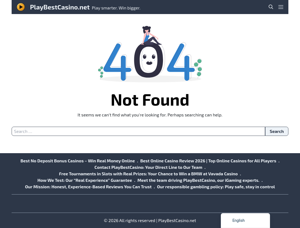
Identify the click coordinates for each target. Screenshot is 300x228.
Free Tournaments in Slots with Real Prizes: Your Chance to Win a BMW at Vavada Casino (148, 173)
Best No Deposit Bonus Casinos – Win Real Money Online (78, 160)
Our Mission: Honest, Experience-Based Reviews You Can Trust (88, 186)
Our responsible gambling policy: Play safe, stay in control (216, 186)
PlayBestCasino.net (60, 7)
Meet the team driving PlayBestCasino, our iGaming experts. (198, 180)
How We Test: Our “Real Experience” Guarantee (84, 180)
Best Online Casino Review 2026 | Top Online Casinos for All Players (208, 160)
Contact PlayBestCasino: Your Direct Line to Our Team (148, 167)
